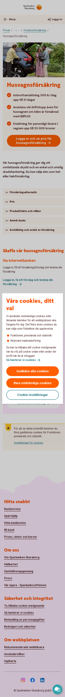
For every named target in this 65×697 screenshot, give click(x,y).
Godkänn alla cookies (32, 371)
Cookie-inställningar (32, 395)
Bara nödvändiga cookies (32, 383)
